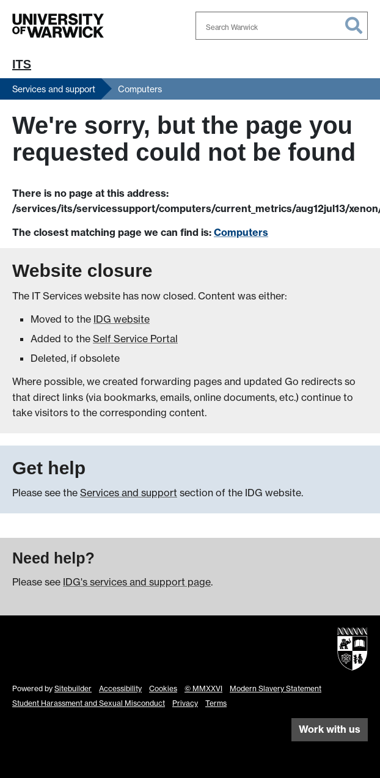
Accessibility (120, 688)
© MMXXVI (203, 688)
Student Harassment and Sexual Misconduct (88, 703)
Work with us (329, 729)
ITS (21, 64)
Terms (216, 703)
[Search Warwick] (281, 26)
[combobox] (281, 26)
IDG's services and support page (137, 582)
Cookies (163, 688)
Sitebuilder (73, 688)
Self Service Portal (135, 338)
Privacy (185, 703)
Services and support (53, 89)
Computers (140, 89)
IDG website (121, 319)
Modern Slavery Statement (275, 688)
